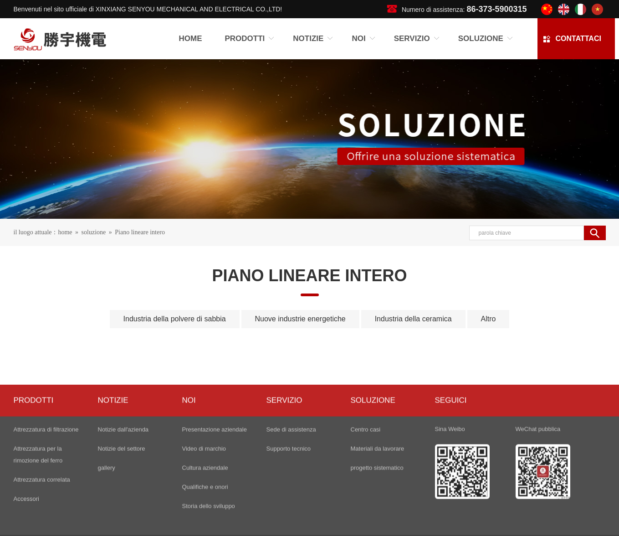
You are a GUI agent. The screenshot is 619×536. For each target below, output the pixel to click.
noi (189, 479)
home (65, 233)
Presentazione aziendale (214, 508)
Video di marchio (204, 528)
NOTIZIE (113, 479)
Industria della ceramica (413, 323)
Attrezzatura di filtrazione (46, 508)
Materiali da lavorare (377, 528)
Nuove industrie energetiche (300, 323)
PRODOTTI (34, 479)
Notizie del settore (121, 528)
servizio (284, 479)
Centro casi (366, 508)
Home (190, 40)
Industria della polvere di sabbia (174, 323)
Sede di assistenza (291, 508)
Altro (488, 323)
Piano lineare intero (140, 233)
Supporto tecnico (288, 528)
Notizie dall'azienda (123, 508)
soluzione (94, 233)
